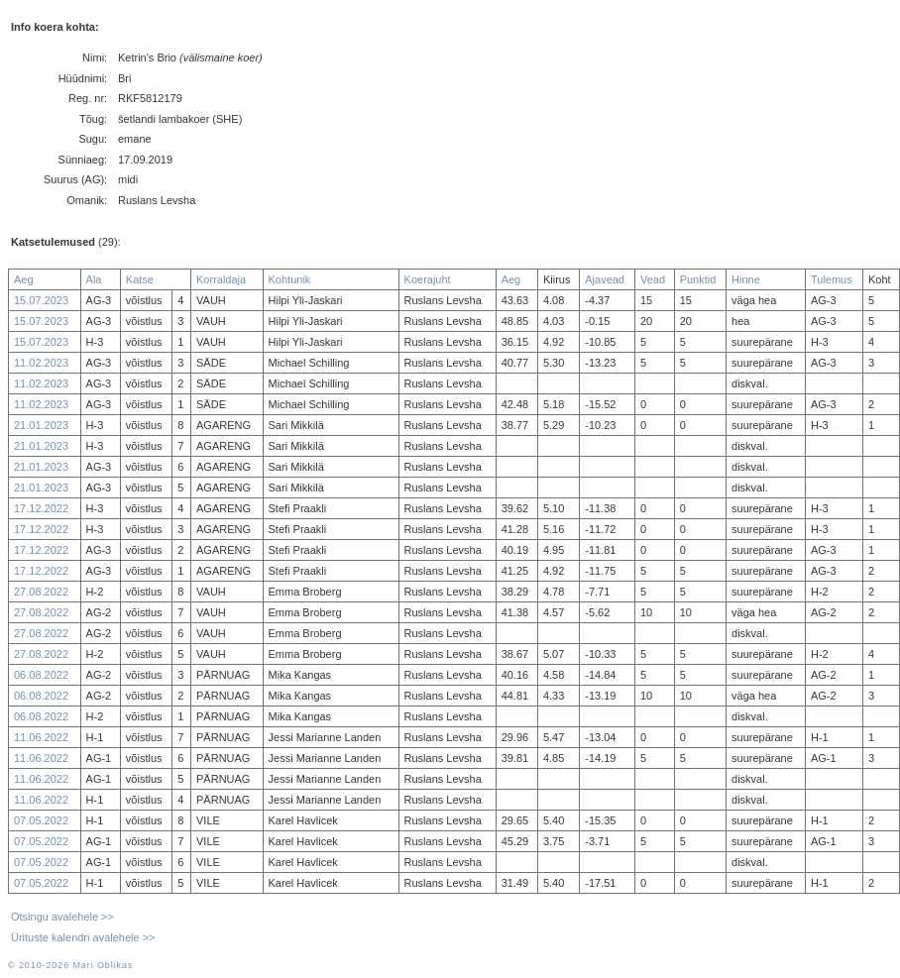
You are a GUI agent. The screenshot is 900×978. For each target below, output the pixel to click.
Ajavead (604, 279)
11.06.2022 (41, 737)
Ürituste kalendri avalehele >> (83, 937)
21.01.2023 (41, 425)
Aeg (24, 279)
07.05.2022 (41, 820)
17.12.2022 (41, 508)
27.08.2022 (41, 592)
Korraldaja (221, 279)
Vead (652, 279)
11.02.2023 (41, 363)
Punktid (698, 279)
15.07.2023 (41, 300)
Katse (140, 279)
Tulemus (831, 279)
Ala (94, 279)
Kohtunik (290, 279)
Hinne (745, 279)
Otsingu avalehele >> (62, 917)
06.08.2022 (41, 675)
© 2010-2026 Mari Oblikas (70, 965)
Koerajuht (427, 279)
